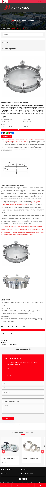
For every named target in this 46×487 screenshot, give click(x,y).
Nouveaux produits (9, 49)
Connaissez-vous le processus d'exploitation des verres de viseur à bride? (11, 459)
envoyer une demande (23, 129)
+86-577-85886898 (11, 370)
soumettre (8, 418)
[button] (3, 451)
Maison (4, 28)
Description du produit (7, 136)
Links (38, 482)
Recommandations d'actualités (23, 433)
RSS (43, 482)
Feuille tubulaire (5, 335)
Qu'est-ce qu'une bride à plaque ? (33, 458)
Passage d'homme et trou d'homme (17, 28)
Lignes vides (4, 340)
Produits (8, 28)
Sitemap (40, 482)
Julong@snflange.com (12, 375)
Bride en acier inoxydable (7, 333)
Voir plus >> (6, 462)
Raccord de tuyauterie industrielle (9, 338)
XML (45, 482)
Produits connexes (23, 425)
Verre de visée (5, 342)
